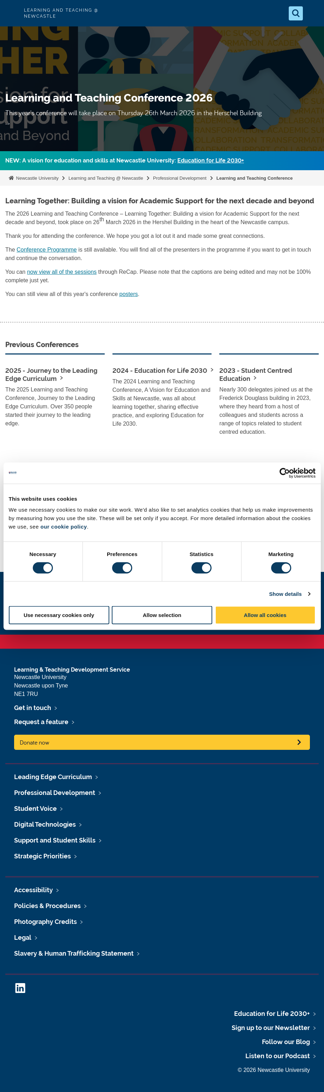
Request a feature (41, 722)
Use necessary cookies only (59, 615)
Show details (285, 594)
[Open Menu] (313, 13)
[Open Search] (296, 13)
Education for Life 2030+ (210, 160)
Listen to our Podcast (277, 1056)
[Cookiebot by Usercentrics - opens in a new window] (285, 473)
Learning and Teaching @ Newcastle (105, 178)
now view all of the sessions (62, 272)
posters (129, 294)
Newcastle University (37, 178)
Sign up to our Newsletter (271, 1027)
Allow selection (162, 615)
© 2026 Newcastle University (274, 1070)
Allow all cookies (265, 615)
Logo (11, 13)
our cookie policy (64, 527)
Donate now (34, 742)
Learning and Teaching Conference (254, 178)
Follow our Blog (286, 1041)
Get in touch (32, 707)
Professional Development (180, 178)
